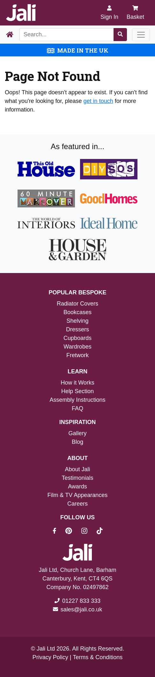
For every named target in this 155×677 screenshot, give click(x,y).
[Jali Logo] (21, 13)
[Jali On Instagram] (88, 532)
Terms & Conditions (97, 657)
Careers (77, 504)
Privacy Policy (50, 657)
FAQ (77, 408)
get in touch (98, 101)
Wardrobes (77, 346)
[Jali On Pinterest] (72, 532)
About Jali (77, 469)
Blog (77, 442)
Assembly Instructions (77, 400)
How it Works (77, 382)
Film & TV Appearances (78, 495)
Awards (77, 486)
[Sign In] (109, 13)
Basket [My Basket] (135, 12)
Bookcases (77, 312)
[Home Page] (9, 35)
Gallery (77, 433)
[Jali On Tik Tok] (100, 532)
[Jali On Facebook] (58, 532)
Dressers (77, 329)
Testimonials (77, 478)
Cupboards (77, 338)
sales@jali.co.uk (81, 609)
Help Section (77, 391)
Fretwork (77, 355)
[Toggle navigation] (141, 34)
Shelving (77, 321)
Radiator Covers (77, 303)
